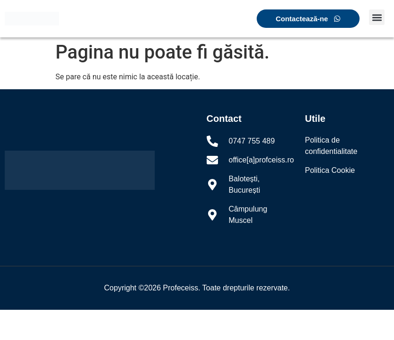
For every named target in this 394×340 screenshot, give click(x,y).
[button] (377, 17)
